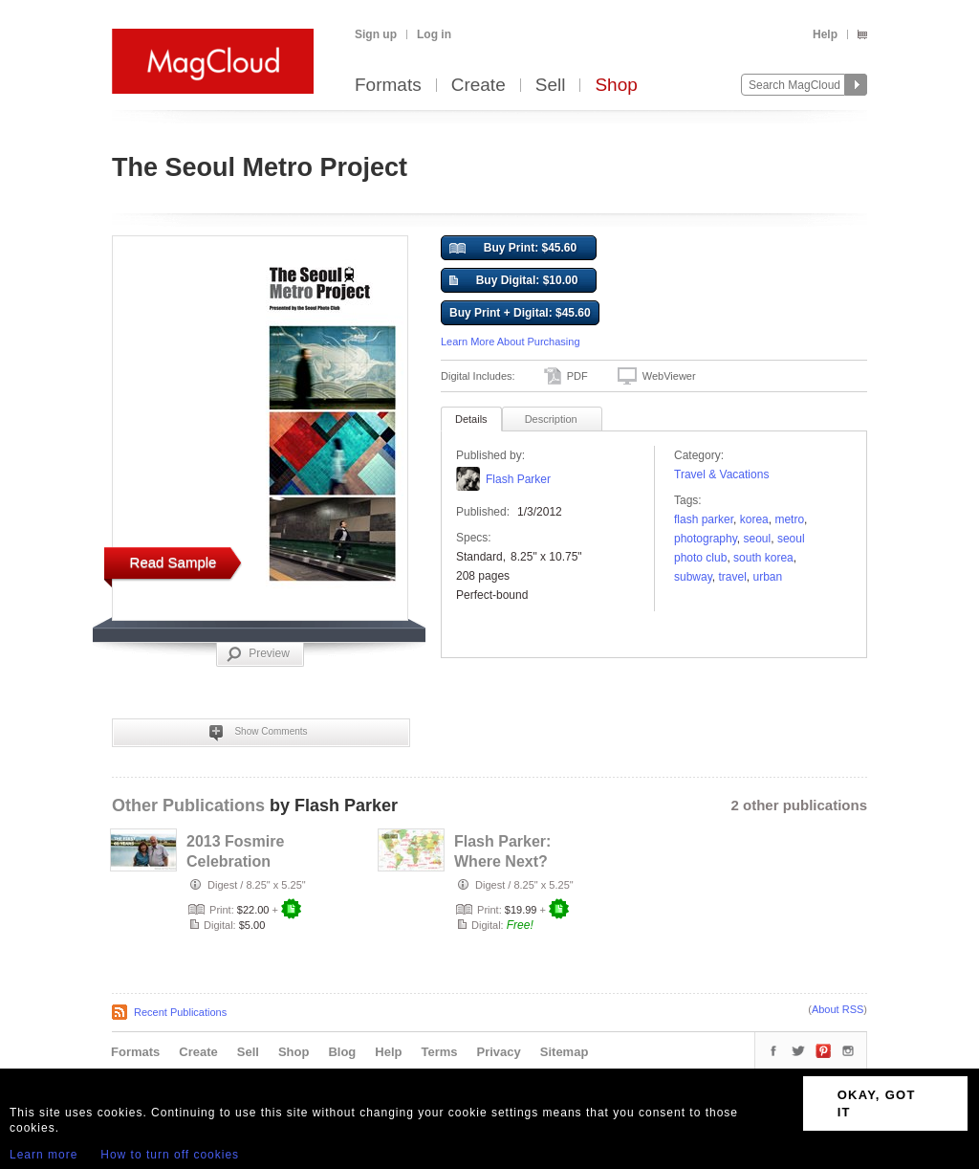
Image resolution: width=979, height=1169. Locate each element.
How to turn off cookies (169, 1154)
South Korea (763, 557)
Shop (616, 86)
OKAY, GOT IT (877, 1103)
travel (732, 577)
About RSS (837, 1009)
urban (767, 577)
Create (478, 86)
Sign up (376, 34)
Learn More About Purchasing (510, 341)
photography (705, 538)
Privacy (499, 1052)
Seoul (758, 538)
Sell (550, 86)
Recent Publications (180, 1012)
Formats (388, 86)
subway (693, 577)
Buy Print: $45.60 (513, 248)
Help (825, 34)
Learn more (43, 1154)
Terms (439, 1052)
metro (789, 519)
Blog (342, 1052)
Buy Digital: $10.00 (513, 281)
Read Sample (173, 562)
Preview (258, 654)
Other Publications (188, 805)
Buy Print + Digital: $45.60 (520, 313)
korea (754, 519)
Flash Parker (518, 479)
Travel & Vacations (721, 474)
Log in (434, 34)
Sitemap (564, 1052)
